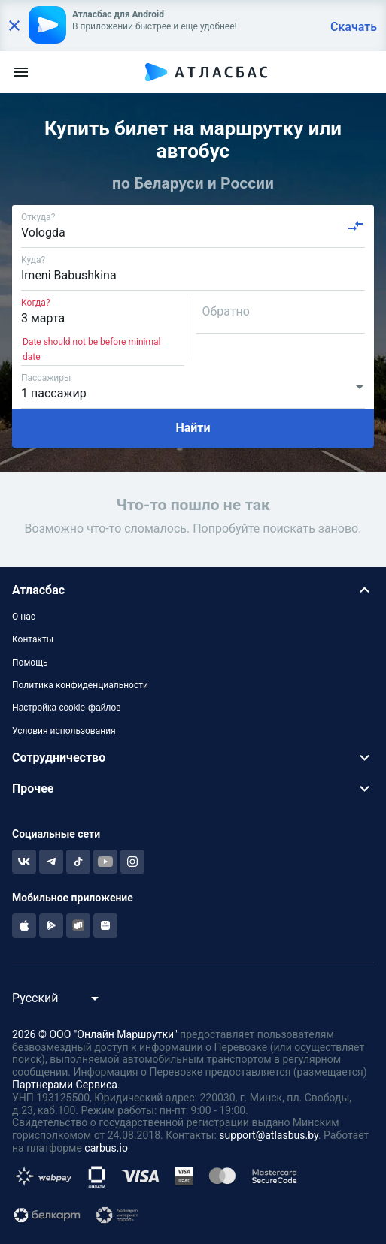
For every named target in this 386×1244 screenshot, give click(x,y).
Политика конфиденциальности (80, 685)
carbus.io (106, 1148)
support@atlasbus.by (268, 1135)
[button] (193, 590)
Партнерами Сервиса (64, 1085)
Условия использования (64, 731)
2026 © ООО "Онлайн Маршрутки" (95, 1034)
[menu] (21, 72)
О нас (23, 616)
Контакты (32, 639)
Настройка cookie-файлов (66, 707)
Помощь (30, 662)
